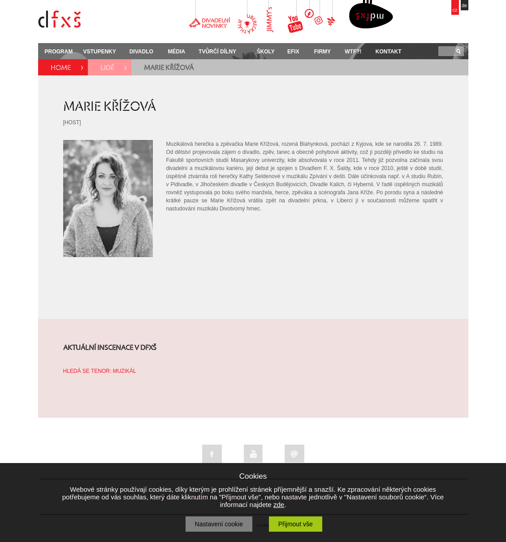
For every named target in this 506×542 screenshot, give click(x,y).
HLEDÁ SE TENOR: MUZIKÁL (99, 371)
